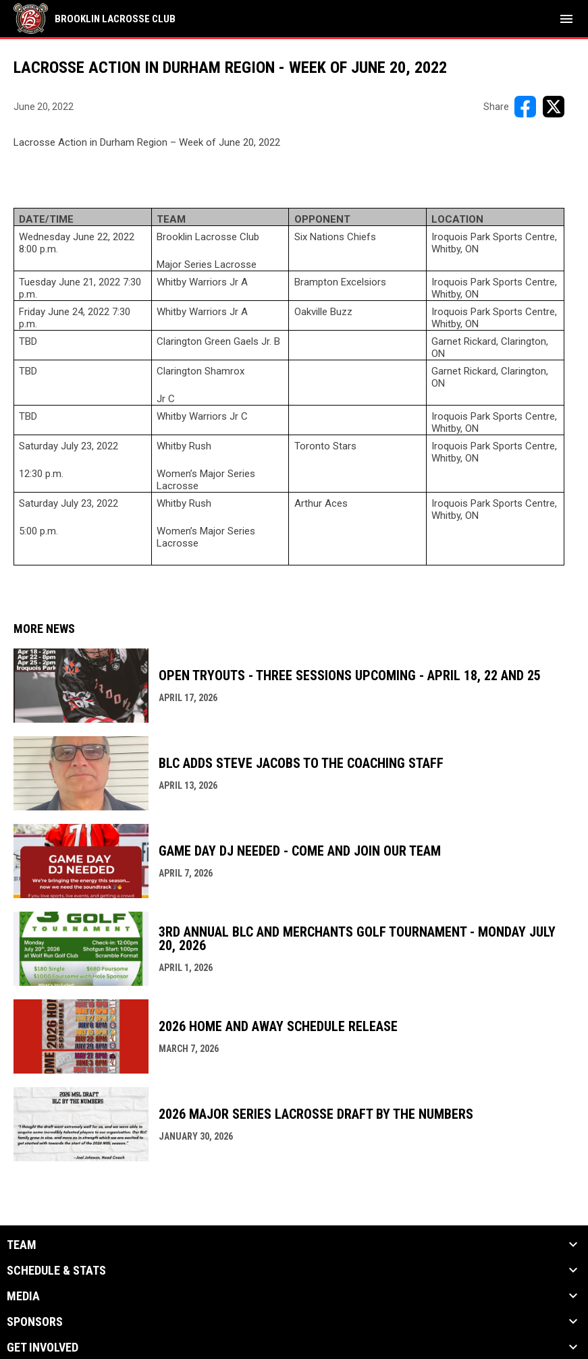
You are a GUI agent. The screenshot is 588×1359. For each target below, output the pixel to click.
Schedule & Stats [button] (56, 1271)
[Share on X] (553, 106)
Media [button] (23, 1296)
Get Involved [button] (42, 1347)
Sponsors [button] (35, 1322)
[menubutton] (566, 19)
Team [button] (21, 1245)
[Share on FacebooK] (525, 106)
